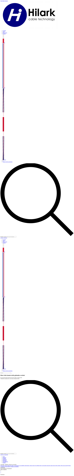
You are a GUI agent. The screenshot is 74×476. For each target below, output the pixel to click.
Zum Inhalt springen (4, 0)
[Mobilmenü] (4, 237)
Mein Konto (5, 241)
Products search (3, 236)
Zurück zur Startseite (4, 454)
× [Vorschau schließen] (0, 471)
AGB (4, 240)
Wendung (4, 457)
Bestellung (5, 460)
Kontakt (4, 242)
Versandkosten (5, 461)
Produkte (4, 239)
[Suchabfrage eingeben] (5, 372)
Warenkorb (5, 459)
